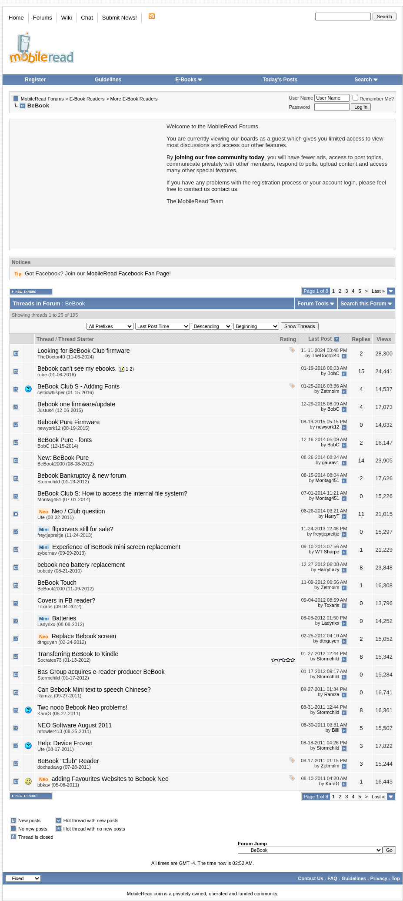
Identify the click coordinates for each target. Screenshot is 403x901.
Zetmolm (330, 391)
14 (361, 460)
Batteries (64, 618)
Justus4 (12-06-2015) (60, 410)
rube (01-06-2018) (56, 374)
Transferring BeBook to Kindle (77, 653)
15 (361, 371)
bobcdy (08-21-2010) (59, 570)
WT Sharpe (327, 551)
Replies (361, 339)
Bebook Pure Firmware (68, 422)
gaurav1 (331, 462)
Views (383, 339)
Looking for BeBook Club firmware (83, 350)
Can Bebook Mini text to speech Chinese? (94, 689)
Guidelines (108, 80)
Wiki (66, 17)
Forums (42, 17)
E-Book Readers (87, 98)
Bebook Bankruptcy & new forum (81, 475)
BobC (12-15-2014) (57, 446)
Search (366, 80)
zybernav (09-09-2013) (61, 553)
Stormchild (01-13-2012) (63, 481)
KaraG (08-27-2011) (58, 713)
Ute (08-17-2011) (55, 749)
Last (378, 291)
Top (396, 878)
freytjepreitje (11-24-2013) (65, 535)
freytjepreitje (326, 533)
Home (16, 17)
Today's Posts (280, 80)
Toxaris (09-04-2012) (59, 606)
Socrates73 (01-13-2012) (63, 660)
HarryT (332, 516)
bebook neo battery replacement (81, 564)
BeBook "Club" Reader (68, 760)
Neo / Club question (78, 511)
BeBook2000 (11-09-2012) (65, 588)
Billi (335, 730)
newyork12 (327, 426)
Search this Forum (363, 304)
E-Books (189, 80)
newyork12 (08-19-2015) (63, 428)
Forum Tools (313, 304)
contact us (224, 189)
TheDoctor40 (326, 355)
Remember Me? (373, 98)
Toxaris (332, 605)
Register (35, 80)
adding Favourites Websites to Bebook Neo (110, 778)
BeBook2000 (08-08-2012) (65, 463)
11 (361, 514)
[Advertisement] (87, 184)
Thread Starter (76, 339)
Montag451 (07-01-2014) (63, 499)
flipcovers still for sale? (82, 529)
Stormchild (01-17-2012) (63, 677)
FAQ (332, 878)
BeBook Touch (57, 582)
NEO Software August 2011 (74, 725)
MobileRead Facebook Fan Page (128, 273)
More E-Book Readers (134, 98)
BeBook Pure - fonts (64, 439)
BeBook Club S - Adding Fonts (78, 386)
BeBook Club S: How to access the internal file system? (112, 493)
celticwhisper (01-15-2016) (65, 392)
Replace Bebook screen (84, 636)
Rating (288, 339)
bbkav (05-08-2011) (58, 784)
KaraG (333, 783)
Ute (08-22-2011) (55, 517)
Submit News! (119, 17)
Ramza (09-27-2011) (59, 695)
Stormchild (328, 658)
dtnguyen (329, 640)
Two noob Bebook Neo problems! (82, 707)
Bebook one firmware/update (76, 404)
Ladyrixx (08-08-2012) (60, 624)
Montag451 (327, 480)
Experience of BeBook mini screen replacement (116, 546)
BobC (333, 373)
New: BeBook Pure (63, 457)
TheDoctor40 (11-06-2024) (65, 356)
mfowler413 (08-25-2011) (64, 731)
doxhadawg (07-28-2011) (64, 767)
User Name (301, 97)
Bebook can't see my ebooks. (77, 368)
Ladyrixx (331, 623)
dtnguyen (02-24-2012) (61, 642)
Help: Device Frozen (65, 743)
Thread (45, 339)
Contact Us (310, 878)
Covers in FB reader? (66, 600)
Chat (87, 17)
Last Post (320, 339)
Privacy (378, 878)
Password (299, 107)
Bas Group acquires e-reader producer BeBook (101, 671)
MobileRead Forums (42, 98)
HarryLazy (328, 569)
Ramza (332, 694)
